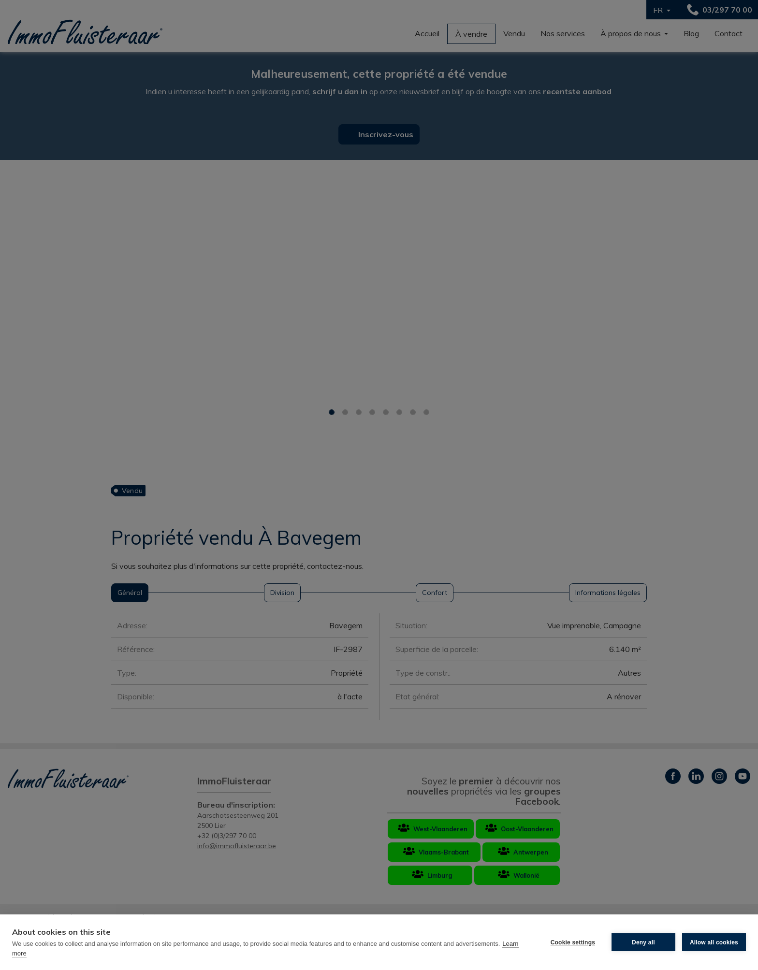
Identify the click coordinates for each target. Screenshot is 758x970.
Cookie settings (573, 942)
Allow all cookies (714, 942)
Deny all (643, 942)
